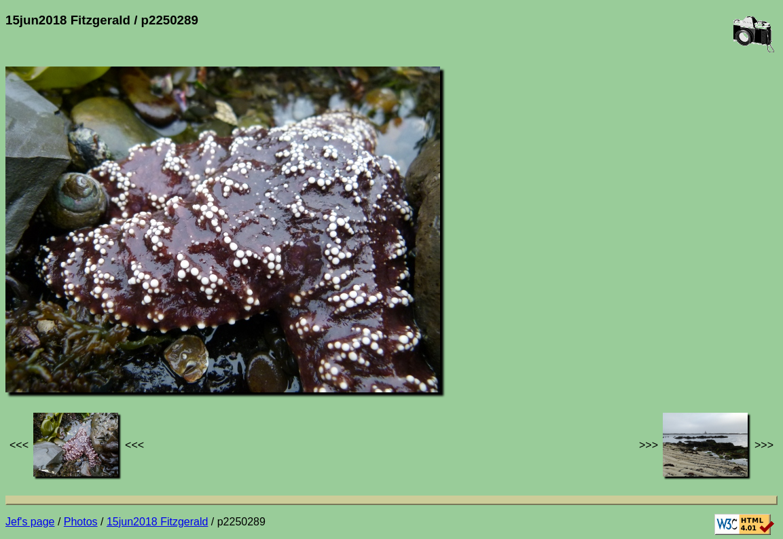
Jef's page (29, 521)
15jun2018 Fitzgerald (157, 521)
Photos (81, 521)
